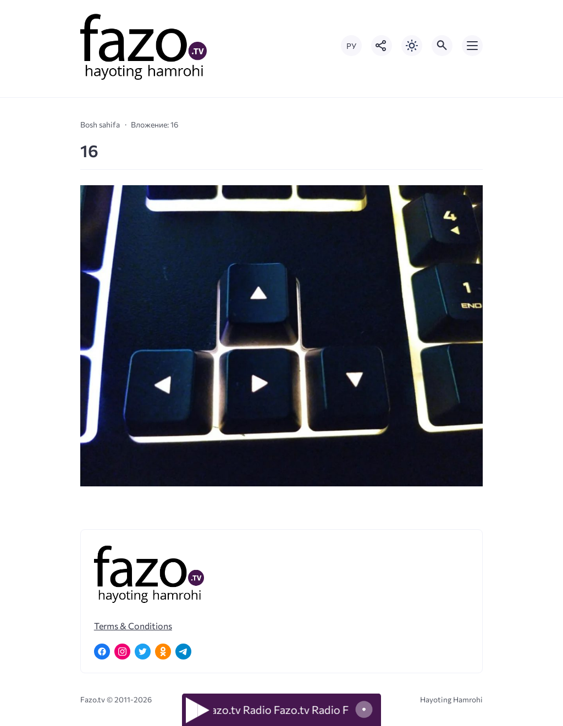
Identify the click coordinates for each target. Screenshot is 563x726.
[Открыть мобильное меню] (472, 45)
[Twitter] (143, 652)
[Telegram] (183, 652)
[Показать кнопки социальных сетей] (381, 45)
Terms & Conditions (133, 625)
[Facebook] (102, 652)
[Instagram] (122, 652)
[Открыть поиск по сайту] (442, 45)
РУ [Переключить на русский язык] (351, 46)
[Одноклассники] (163, 652)
